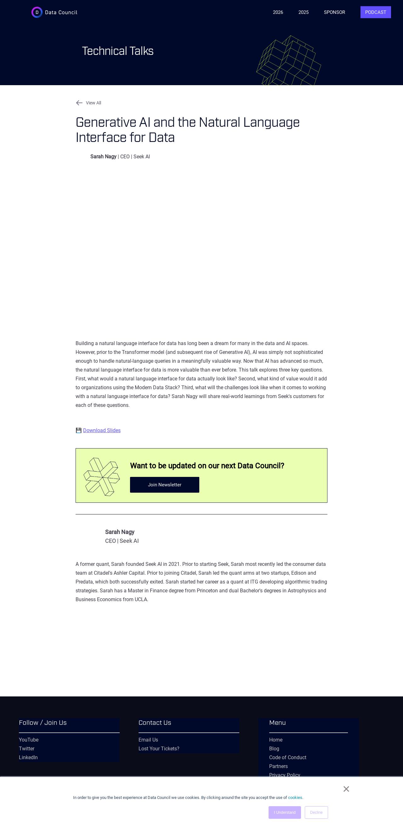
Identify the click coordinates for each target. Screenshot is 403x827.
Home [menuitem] (275, 740)
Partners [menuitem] (278, 766)
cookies (295, 797)
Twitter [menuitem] (26, 749)
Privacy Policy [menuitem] (284, 775)
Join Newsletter (164, 485)
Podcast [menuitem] (375, 12)
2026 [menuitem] (278, 12)
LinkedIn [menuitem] (28, 757)
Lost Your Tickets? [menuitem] (159, 749)
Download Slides (102, 430)
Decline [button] (316, 812)
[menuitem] (69, 726)
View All (93, 102)
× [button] (346, 789)
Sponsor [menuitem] (334, 12)
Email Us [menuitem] (148, 740)
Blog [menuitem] (274, 749)
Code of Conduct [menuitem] (287, 757)
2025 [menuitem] (303, 12)
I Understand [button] (285, 812)
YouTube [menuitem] (28, 740)
